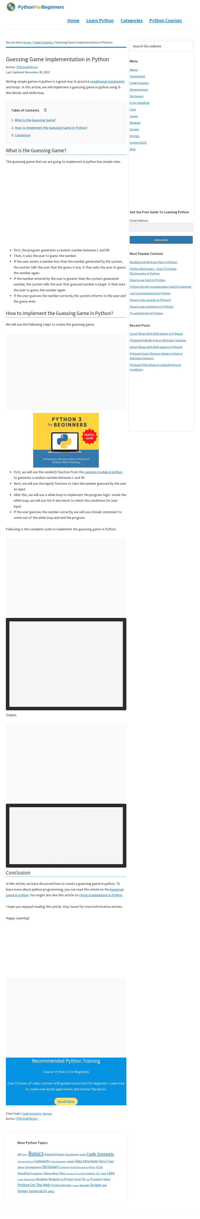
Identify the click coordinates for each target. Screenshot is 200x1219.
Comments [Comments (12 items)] (42, 1161)
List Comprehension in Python (150, 293)
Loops (134, 116)
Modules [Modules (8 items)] (42, 1179)
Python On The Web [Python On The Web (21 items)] (34, 1185)
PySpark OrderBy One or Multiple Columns (158, 340)
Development (139, 89)
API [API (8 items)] (20, 1154)
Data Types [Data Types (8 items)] (106, 1161)
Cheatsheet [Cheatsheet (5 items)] (72, 1154)
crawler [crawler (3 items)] (70, 1161)
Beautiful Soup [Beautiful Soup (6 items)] (54, 1154)
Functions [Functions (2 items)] (81, 1173)
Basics (134, 70)
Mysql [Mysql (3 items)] (78, 1179)
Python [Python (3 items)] (106, 1179)
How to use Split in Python (147, 280)
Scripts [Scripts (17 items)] (95, 1185)
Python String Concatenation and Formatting (160, 287)
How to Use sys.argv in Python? (150, 300)
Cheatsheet (137, 76)
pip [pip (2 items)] (87, 1179)
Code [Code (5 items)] (82, 1154)
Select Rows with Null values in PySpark (156, 347)
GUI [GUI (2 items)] (98, 1173)
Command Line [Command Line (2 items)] (25, 1161)
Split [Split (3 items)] (104, 1185)
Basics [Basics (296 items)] (36, 1153)
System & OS (138, 142)
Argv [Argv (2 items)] (25, 1154)
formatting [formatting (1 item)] (70, 1173)
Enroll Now (66, 1101)
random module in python (103, 472)
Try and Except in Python (146, 313)
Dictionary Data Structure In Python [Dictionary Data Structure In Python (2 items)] (77, 1167)
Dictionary (137, 96)
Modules (135, 123)
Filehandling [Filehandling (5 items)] (50, 1173)
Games (47, 1113)
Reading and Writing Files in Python (153, 262)
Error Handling (140, 103)
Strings (134, 136)
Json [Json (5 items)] (103, 1173)
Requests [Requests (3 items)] (84, 1185)
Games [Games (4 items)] (91, 1173)
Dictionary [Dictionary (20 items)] (50, 1166)
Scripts (134, 129)
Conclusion (22, 135)
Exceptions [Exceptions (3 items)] (37, 1173)
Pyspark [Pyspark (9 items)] (96, 1179)
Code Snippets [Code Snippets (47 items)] (100, 1154)
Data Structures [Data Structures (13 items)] (86, 1161)
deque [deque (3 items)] (21, 1167)
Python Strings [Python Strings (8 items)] (61, 1185)
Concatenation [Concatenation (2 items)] (58, 1161)
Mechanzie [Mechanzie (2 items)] (29, 1179)
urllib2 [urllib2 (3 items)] (51, 1191)
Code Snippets (31, 1113)
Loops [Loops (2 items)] (20, 1179)
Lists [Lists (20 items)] (110, 1173)
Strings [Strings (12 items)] (23, 1191)
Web (133, 149)
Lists (133, 109)
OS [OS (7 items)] (83, 1179)
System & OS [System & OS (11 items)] (38, 1191)
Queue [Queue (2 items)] (75, 1185)
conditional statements (107, 81)
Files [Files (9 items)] (62, 1173)
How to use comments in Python (151, 306)
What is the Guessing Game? (35, 120)
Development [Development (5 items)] (33, 1167)
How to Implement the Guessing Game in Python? (51, 127)
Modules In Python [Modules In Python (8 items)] (61, 1179)
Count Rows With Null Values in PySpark (156, 334)
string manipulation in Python (100, 895)
